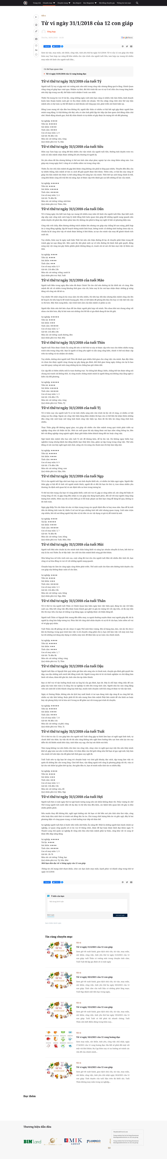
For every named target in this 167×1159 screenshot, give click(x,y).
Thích (56, 46)
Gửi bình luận (120, 915)
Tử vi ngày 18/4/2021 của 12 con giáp (94, 1067)
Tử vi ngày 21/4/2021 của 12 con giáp (94, 947)
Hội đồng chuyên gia (107, 3)
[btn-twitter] (127, 46)
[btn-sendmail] (131, 46)
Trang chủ (37, 3)
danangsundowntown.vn (121, 1137)
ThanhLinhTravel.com (120, 1132)
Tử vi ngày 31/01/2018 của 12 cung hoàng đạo (66, 74)
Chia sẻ (47, 46)
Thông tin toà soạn (124, 3)
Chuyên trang (64, 3)
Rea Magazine (90, 3)
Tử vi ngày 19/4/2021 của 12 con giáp (94, 1007)
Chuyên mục (49, 3)
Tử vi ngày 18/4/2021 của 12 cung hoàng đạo (98, 1037)
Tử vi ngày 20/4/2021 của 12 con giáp (94, 977)
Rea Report (77, 3)
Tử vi (43, 16)
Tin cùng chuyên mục (59, 936)
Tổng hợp (51, 31)
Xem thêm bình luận (53, 923)
